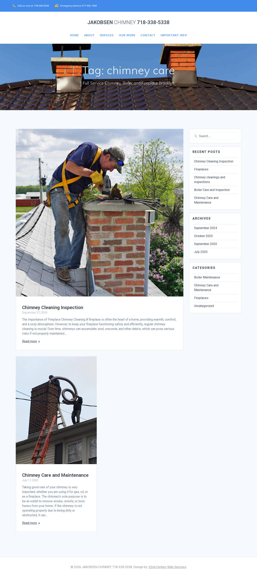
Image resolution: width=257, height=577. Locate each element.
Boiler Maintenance (207, 277)
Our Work (127, 35)
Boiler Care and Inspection (212, 190)
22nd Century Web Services (167, 567)
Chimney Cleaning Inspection (52, 307)
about (89, 35)
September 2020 (205, 244)
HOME (74, 35)
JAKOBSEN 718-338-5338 (128, 22)
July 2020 (200, 252)
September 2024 (205, 228)
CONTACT (148, 35)
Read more (29, 341)
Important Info (174, 35)
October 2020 (203, 236)
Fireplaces (201, 169)
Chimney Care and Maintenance (55, 475)
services (107, 35)
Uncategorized (204, 306)
